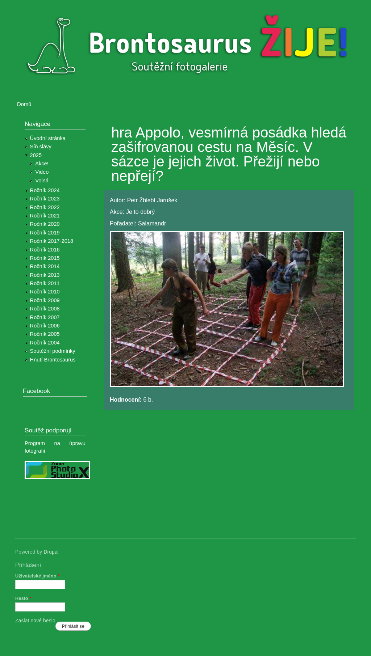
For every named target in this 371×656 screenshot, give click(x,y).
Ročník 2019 (45, 233)
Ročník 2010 (45, 292)
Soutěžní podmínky (52, 351)
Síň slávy (40, 146)
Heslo (23, 598)
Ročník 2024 (45, 190)
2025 (36, 155)
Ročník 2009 (45, 300)
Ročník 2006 (45, 326)
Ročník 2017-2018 (51, 241)
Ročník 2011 (45, 283)
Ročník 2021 (45, 216)
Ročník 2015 (45, 258)
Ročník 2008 (45, 309)
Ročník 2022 (45, 207)
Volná (42, 180)
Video (42, 172)
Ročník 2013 (45, 275)
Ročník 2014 (45, 266)
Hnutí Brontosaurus (53, 360)
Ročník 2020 (45, 224)
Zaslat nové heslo (35, 620)
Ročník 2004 (45, 343)
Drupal (51, 552)
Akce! (42, 163)
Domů (24, 104)
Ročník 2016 (45, 250)
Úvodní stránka (48, 138)
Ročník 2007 (45, 317)
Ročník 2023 (45, 199)
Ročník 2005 (45, 334)
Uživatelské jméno (37, 576)
